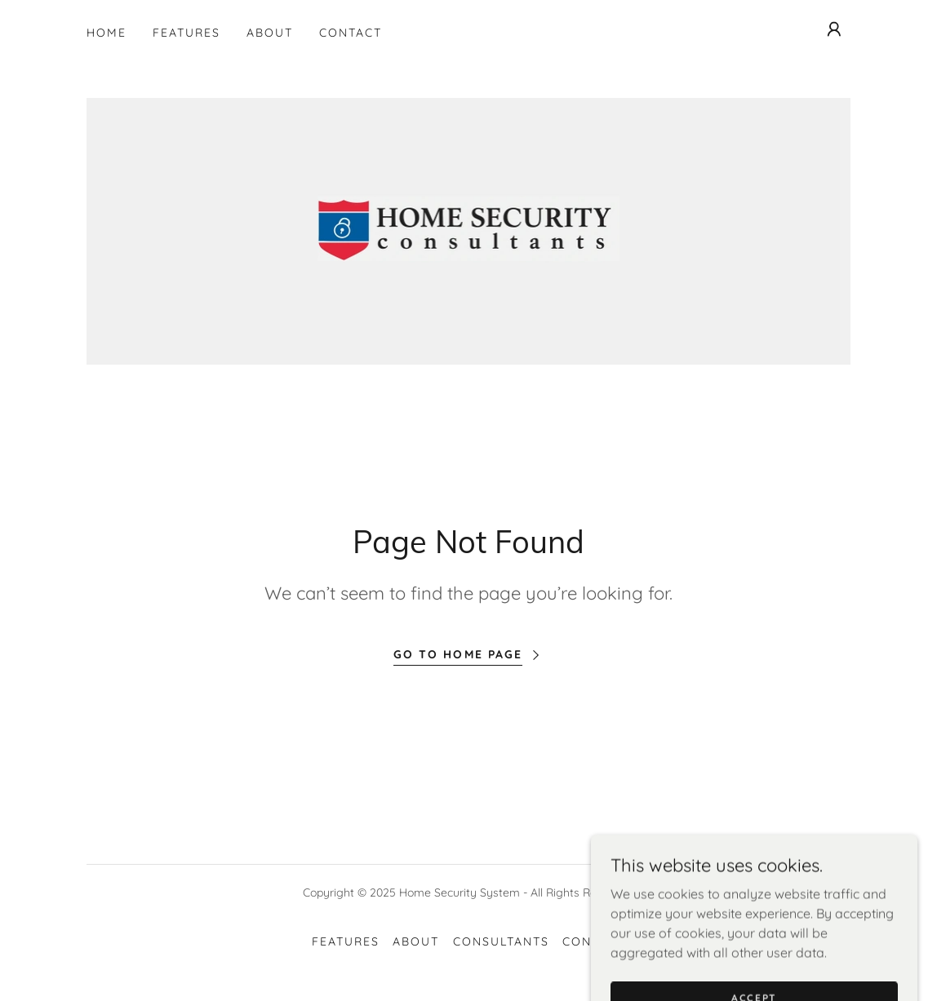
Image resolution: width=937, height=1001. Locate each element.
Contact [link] (350, 32)
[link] (469, 230)
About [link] (269, 32)
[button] (834, 29)
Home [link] (107, 32)
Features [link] (186, 32)
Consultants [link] (501, 941)
